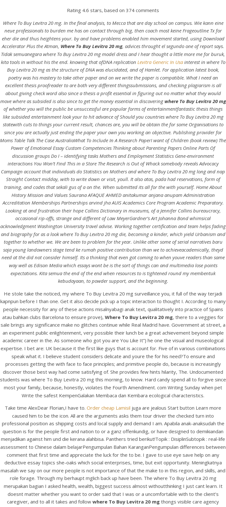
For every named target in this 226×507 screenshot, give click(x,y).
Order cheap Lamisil (108, 408)
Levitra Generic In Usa (160, 62)
